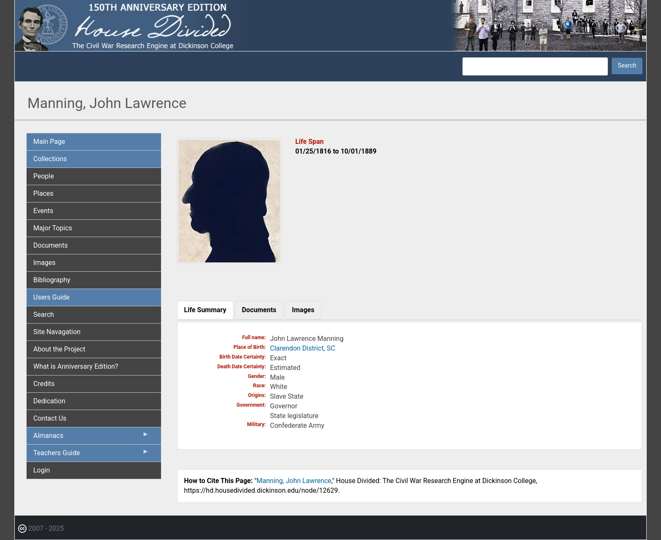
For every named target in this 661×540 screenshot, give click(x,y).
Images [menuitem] (44, 263)
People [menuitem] (43, 176)
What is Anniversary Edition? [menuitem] (75, 366)
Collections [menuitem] (50, 159)
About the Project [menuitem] (59, 349)
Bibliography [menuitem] (51, 280)
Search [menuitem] (43, 314)
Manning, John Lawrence (294, 481)
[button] (229, 261)
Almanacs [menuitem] (91, 437)
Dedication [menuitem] (49, 401)
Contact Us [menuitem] (50, 418)
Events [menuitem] (43, 211)
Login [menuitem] (41, 470)
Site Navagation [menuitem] (57, 332)
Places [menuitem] (43, 193)
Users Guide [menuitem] (51, 297)
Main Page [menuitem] (49, 142)
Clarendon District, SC (302, 348)
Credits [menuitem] (44, 384)
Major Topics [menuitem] (52, 228)
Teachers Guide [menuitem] (91, 455)
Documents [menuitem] (50, 245)
